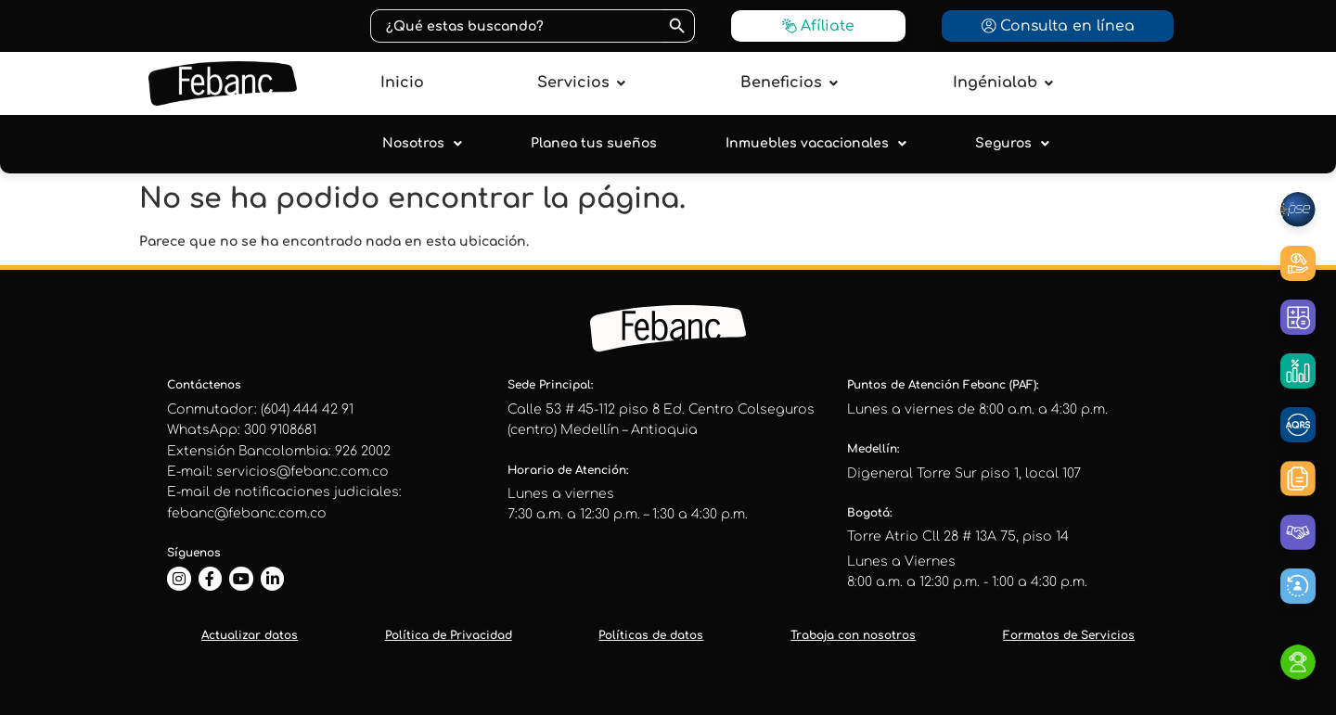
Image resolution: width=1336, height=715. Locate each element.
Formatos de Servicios (1069, 635)
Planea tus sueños (594, 143)
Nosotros (422, 144)
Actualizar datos (249, 635)
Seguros (1012, 144)
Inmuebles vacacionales (816, 144)
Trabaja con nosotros (853, 635)
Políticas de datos (650, 635)
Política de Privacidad (448, 635)
